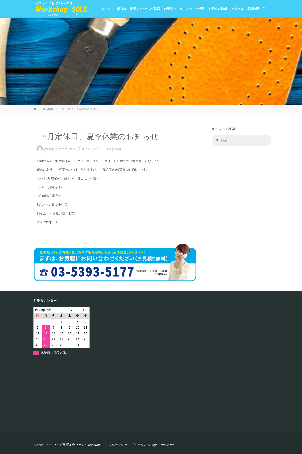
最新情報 (48, 109)
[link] (264, 9)
